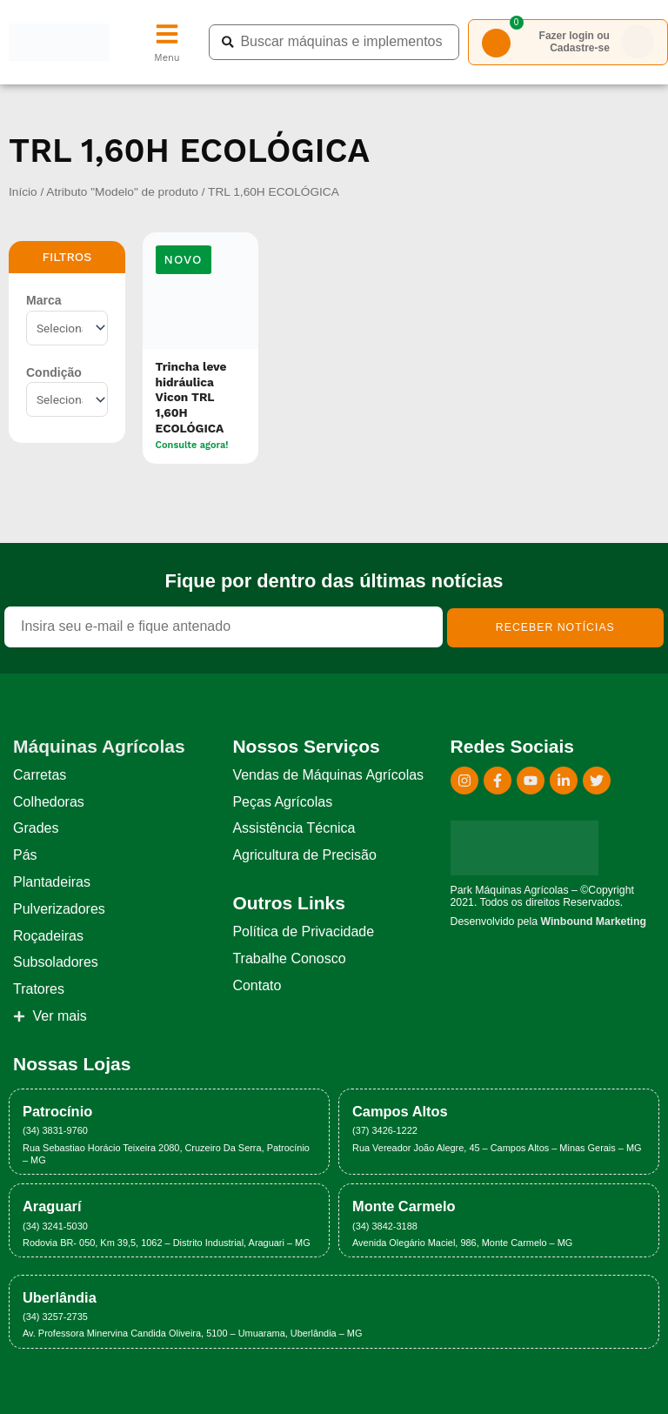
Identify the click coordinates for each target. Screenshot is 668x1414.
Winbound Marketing (592, 921)
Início (23, 191)
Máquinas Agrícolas (99, 746)
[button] (183, 259)
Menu (166, 58)
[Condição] (67, 399)
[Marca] (67, 328)
